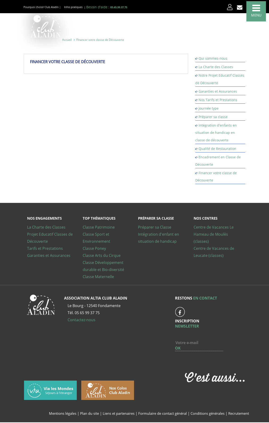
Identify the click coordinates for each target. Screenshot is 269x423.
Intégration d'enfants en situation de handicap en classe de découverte (216, 132)
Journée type (209, 108)
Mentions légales (62, 413)
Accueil (67, 40)
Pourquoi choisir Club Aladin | (42, 7)
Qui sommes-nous (213, 58)
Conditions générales (207, 413)
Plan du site (89, 413)
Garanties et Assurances (218, 91)
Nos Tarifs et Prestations (218, 100)
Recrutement (238, 413)
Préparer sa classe (213, 117)
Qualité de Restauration (217, 148)
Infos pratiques (73, 7)
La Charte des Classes (216, 67)
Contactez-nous (81, 319)
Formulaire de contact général (162, 413)
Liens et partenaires (119, 413)
